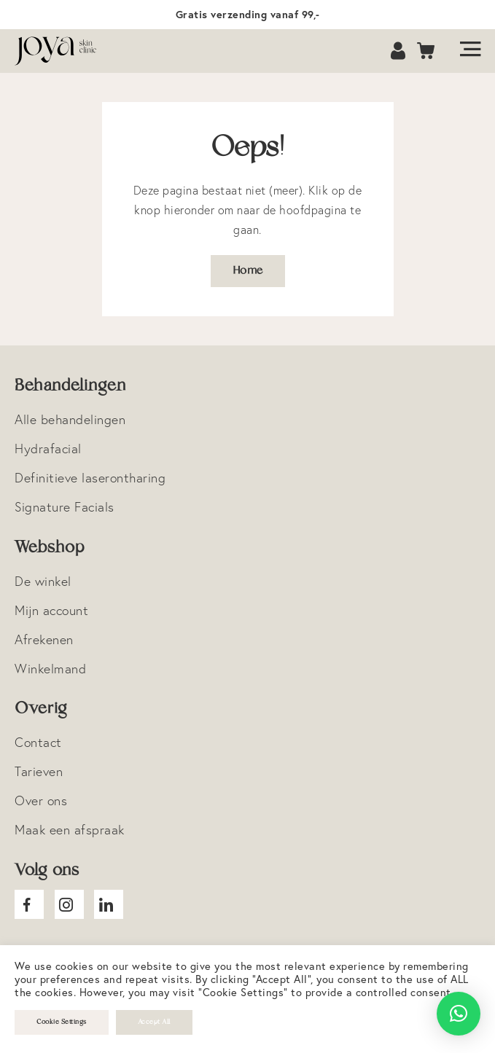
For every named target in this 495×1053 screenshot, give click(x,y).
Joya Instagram (69, 904)
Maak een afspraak (70, 829)
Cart (427, 51)
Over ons (41, 800)
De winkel (43, 581)
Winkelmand (50, 668)
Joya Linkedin (108, 904)
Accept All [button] (154, 1022)
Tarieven (39, 771)
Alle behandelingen (70, 419)
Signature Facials (64, 506)
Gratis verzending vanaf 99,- (248, 14)
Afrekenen (44, 639)
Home (248, 270)
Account (399, 51)
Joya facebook (29, 904)
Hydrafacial (48, 448)
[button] (458, 1014)
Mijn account (51, 610)
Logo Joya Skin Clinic (62, 51)
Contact (38, 742)
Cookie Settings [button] (61, 1022)
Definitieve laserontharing (90, 477)
